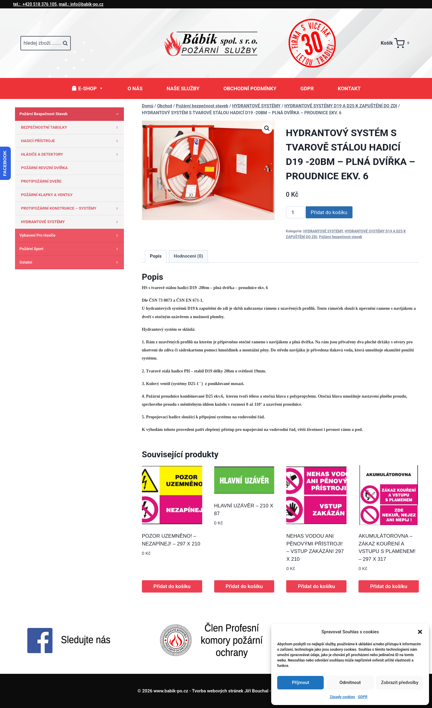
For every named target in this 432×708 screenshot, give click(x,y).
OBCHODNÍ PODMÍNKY (250, 88)
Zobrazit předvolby (399, 682)
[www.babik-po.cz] (216, 43)
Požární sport (70, 248)
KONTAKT (349, 88)
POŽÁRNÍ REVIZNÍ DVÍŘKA (44, 168)
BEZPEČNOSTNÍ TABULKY (71, 127)
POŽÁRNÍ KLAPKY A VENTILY (47, 195)
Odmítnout (350, 682)
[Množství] (295, 212)
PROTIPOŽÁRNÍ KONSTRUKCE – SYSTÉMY (71, 208)
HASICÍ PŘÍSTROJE (71, 141)
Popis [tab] (156, 256)
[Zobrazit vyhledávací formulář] (45, 43)
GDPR (362, 697)
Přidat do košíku (329, 212)
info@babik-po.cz (81, 4)
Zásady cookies (342, 697)
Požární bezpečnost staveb (340, 237)
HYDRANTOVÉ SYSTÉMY (323, 231)
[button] (420, 632)
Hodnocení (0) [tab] (188, 256)
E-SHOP (91, 88)
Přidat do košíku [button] (171, 586)
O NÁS (135, 88)
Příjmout (300, 682)
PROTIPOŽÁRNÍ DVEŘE (41, 181)
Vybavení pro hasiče (70, 235)
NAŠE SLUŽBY (183, 88)
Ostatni (70, 262)
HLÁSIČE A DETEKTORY (71, 154)
